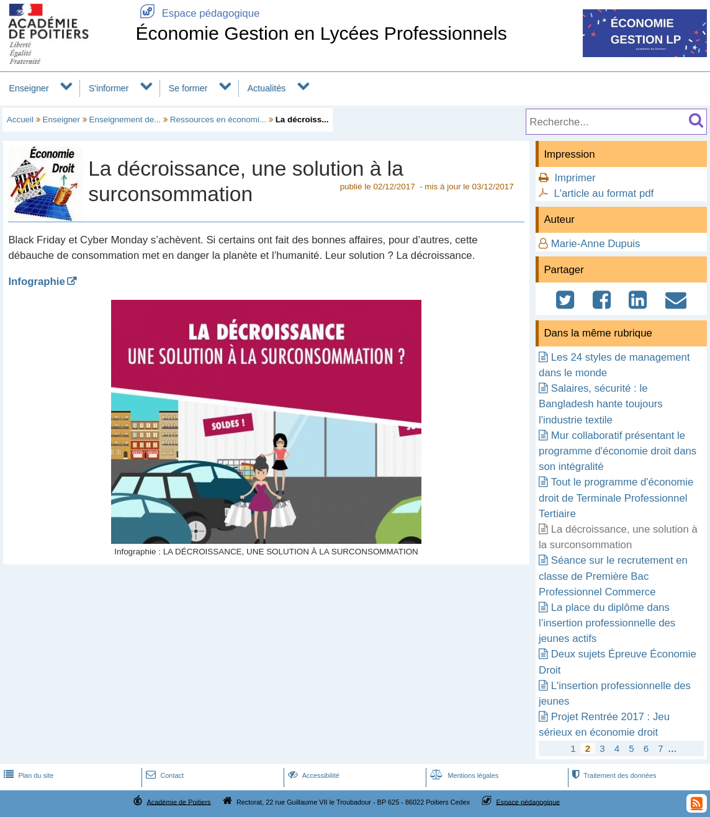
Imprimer (574, 178)
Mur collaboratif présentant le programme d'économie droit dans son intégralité (617, 451)
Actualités (266, 88)
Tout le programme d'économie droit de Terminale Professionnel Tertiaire (616, 497)
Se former (188, 88)
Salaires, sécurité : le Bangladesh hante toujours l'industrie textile (601, 403)
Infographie (36, 281)
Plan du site (27, 775)
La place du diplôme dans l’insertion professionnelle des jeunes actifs (607, 623)
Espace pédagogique (197, 13)
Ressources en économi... (218, 119)
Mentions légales (463, 775)
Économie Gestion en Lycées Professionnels (321, 33)
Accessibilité (312, 775)
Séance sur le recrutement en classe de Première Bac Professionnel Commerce (613, 575)
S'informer (109, 88)
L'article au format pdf (604, 193)
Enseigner (28, 88)
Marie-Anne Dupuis (595, 244)
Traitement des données (613, 775)
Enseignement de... (125, 119)
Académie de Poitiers (178, 801)
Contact (163, 775)
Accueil (20, 119)
